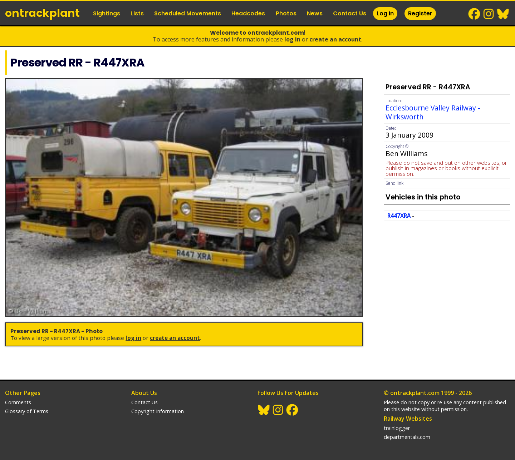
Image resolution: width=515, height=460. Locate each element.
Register (420, 13)
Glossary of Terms (26, 411)
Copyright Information (157, 411)
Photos (286, 13)
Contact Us (349, 13)
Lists (137, 13)
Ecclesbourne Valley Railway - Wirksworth (433, 112)
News (315, 13)
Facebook (474, 14)
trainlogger (397, 428)
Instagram (488, 14)
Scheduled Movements (187, 13)
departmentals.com (407, 437)
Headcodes (248, 13)
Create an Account (335, 39)
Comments (18, 402)
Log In (385, 13)
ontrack (42, 13)
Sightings (106, 13)
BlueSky (503, 14)
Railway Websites (408, 418)
